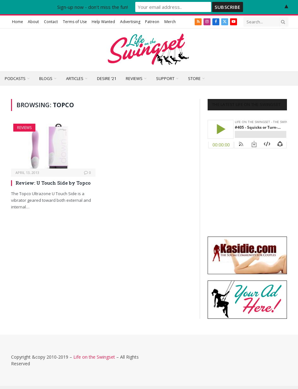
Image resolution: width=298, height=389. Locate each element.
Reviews (134, 78)
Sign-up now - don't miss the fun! (92, 7)
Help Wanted (103, 21)
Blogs (45, 78)
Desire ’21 (106, 78)
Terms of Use (75, 21)
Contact (51, 21)
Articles (74, 78)
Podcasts (15, 78)
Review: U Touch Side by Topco (53, 183)
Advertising (130, 21)
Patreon (152, 21)
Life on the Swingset (94, 357)
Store (194, 78)
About (33, 21)
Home (17, 21)
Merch (170, 21)
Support (165, 78)
